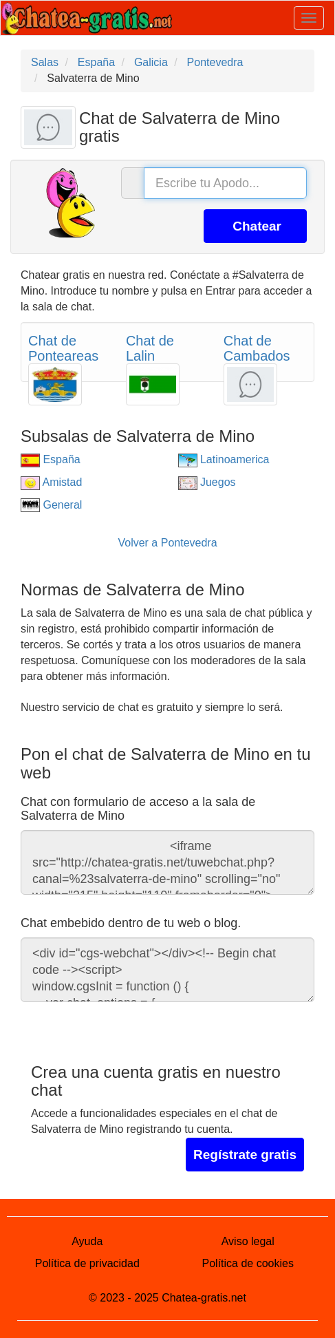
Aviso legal (247, 1241)
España (50, 459)
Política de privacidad (87, 1263)
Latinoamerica (224, 459)
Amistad (51, 482)
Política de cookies (248, 1263)
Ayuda (87, 1241)
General (51, 505)
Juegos (207, 482)
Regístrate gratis (244, 1154)
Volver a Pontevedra (167, 543)
